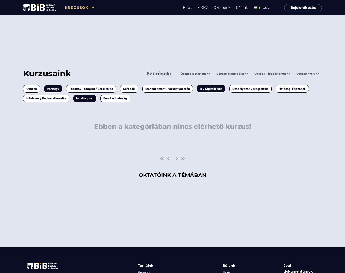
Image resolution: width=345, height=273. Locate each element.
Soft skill (129, 89)
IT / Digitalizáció (211, 89)
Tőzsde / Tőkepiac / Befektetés (91, 89)
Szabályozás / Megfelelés (250, 89)
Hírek (187, 8)
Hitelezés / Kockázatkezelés (46, 98)
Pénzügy (53, 89)
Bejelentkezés (303, 8)
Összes (31, 89)
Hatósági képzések (292, 89)
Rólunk (242, 8)
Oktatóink (221, 8)
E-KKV (202, 8)
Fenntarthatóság (115, 98)
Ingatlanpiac (84, 98)
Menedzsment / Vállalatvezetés (167, 89)
